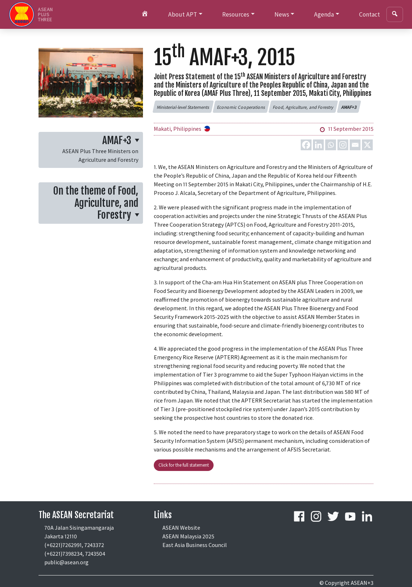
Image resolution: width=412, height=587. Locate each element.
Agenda (324, 14)
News (281, 14)
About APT (182, 14)
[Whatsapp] (330, 144)
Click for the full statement (183, 465)
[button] (183, 107)
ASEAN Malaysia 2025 (188, 536)
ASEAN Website (181, 527)
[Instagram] (342, 144)
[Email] (355, 144)
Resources (235, 14)
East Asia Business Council (194, 544)
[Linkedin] (318, 144)
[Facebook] (306, 144)
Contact (369, 14)
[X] (367, 144)
